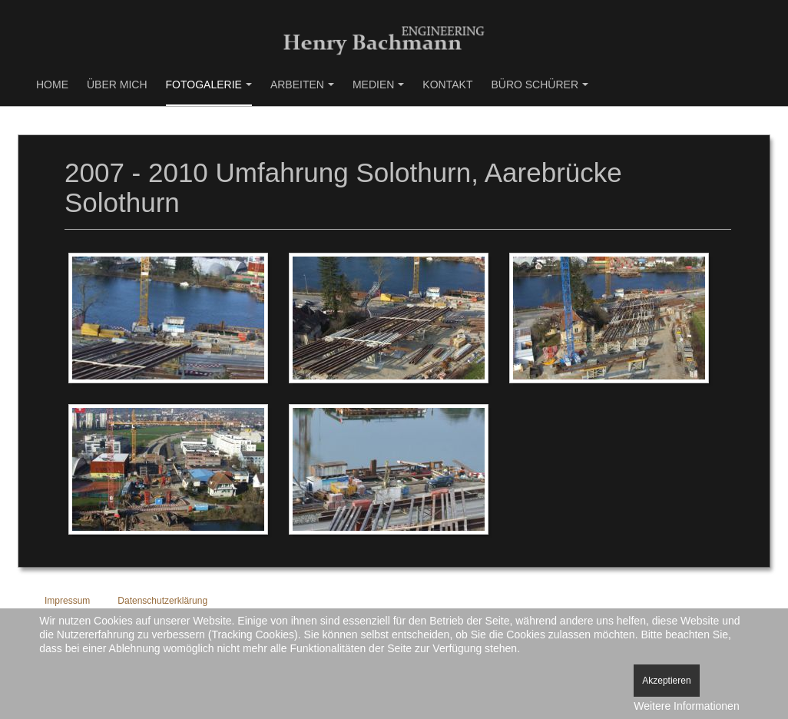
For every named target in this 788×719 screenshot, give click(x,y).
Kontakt (447, 84)
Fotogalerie (209, 84)
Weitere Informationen (686, 706)
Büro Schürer (539, 84)
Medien (378, 84)
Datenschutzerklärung (162, 600)
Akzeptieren (666, 680)
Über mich (117, 84)
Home (52, 84)
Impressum (67, 600)
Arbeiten (302, 84)
